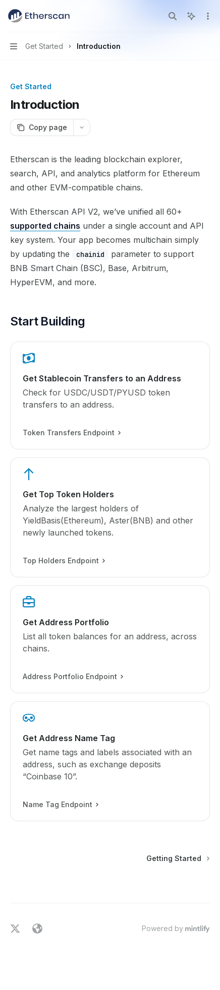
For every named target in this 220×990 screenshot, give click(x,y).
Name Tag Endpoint (60, 805)
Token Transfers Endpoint (71, 433)
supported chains (45, 226)
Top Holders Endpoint (63, 561)
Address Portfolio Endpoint (73, 677)
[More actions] (207, 16)
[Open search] (172, 16)
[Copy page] (41, 127)
